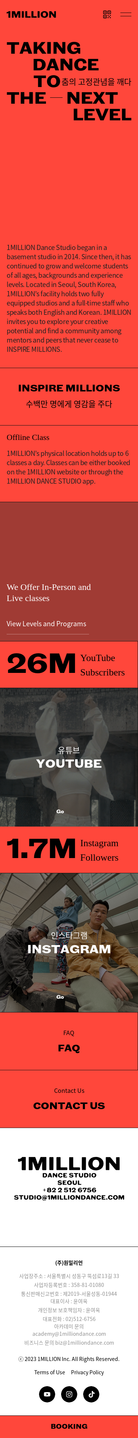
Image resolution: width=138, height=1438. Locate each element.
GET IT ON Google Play (98, 1230)
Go (69, 812)
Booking (69, 1427)
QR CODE (107, 14)
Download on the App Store (40, 1230)
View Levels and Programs (48, 626)
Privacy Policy (87, 1372)
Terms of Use (49, 1372)
